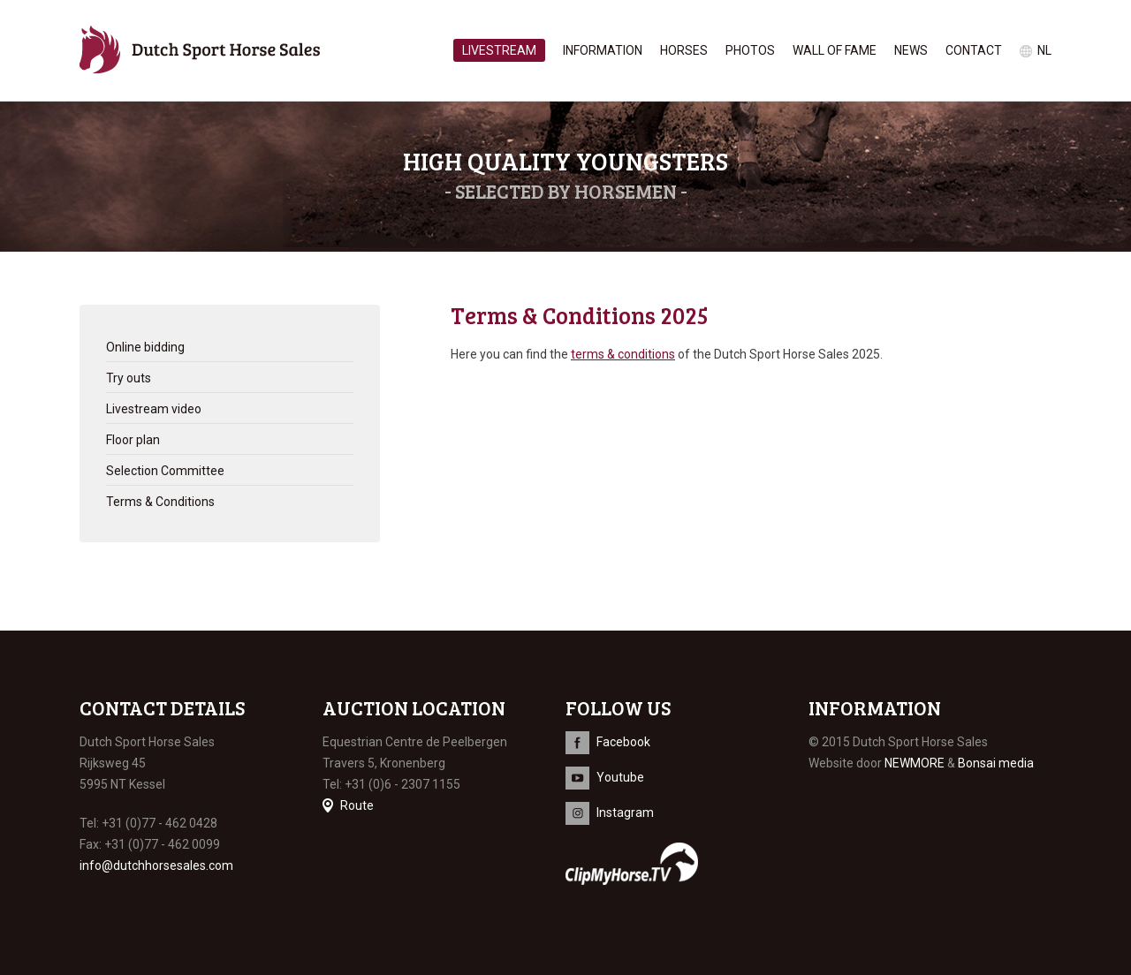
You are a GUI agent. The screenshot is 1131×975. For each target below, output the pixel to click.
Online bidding (145, 347)
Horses (684, 50)
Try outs (128, 378)
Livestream (499, 50)
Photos (750, 50)
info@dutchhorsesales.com (156, 865)
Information (602, 50)
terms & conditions (623, 354)
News (911, 50)
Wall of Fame (835, 50)
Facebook (623, 742)
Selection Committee (165, 471)
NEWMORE (914, 763)
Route (357, 805)
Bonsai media (996, 763)
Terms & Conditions (160, 502)
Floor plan (133, 440)
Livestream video (153, 409)
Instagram (625, 812)
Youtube (620, 777)
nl (1044, 50)
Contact (973, 50)
